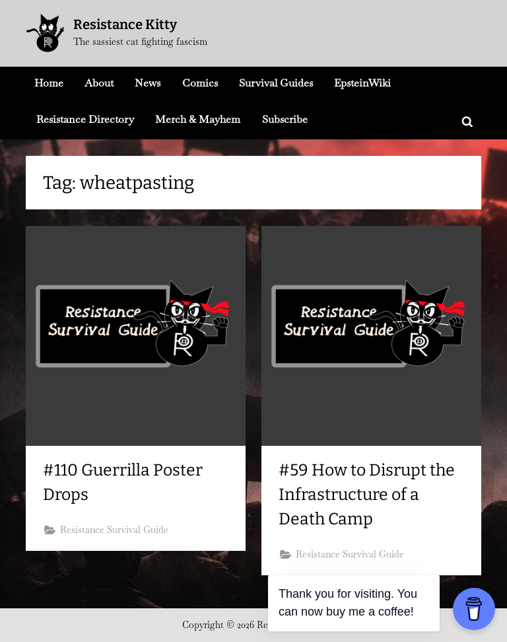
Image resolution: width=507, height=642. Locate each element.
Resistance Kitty (125, 24)
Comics (200, 83)
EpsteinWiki (362, 83)
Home (48, 83)
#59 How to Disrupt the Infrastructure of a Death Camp (367, 494)
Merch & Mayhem (197, 119)
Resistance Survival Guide (114, 530)
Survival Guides (276, 83)
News (147, 83)
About (99, 83)
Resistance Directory (85, 119)
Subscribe (285, 119)
